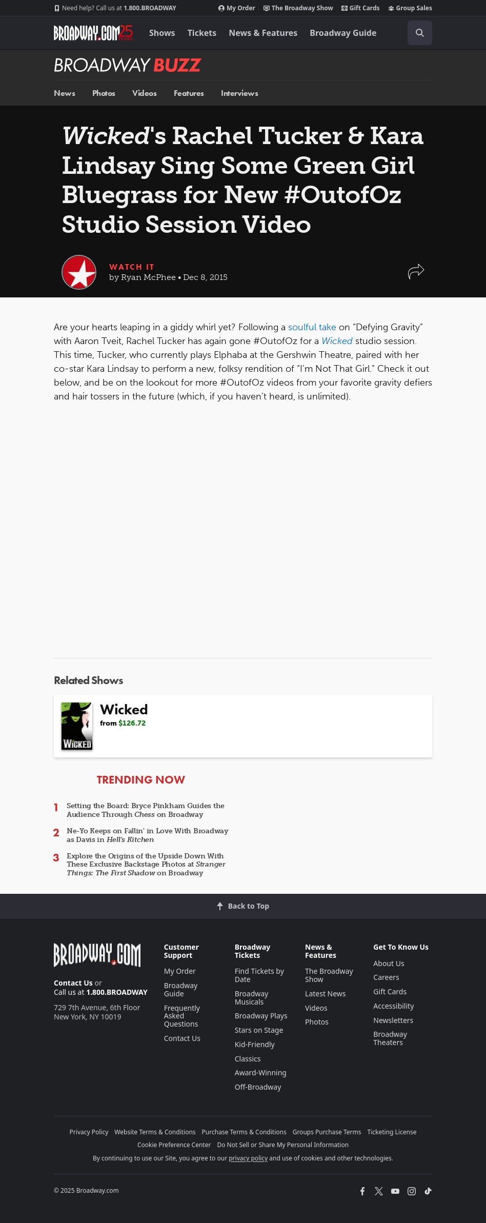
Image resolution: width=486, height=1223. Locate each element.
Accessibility (393, 1006)
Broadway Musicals (252, 998)
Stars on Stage (259, 1030)
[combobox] (415, 33)
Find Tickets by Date (259, 975)
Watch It (131, 267)
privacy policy (248, 1158)
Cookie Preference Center (174, 1144)
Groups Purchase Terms (327, 1132)
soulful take (312, 327)
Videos (144, 93)
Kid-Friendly (255, 1044)
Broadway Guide (343, 33)
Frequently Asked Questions (182, 1016)
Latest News (325, 993)
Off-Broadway (258, 1087)
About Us (388, 963)
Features (189, 93)
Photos (103, 93)
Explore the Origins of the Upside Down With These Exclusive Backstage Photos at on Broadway (146, 865)
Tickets (202, 33)
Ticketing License (392, 1132)
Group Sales (410, 8)
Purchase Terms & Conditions (244, 1132)
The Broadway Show (298, 8)
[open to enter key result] (420, 33)
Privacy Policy (89, 1132)
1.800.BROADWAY (115, 8)
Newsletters (393, 1020)
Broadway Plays (261, 1015)
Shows (162, 33)
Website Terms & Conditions (154, 1132)
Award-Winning (261, 1072)
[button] (416, 277)
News (64, 93)
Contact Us (73, 983)
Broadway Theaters (390, 1038)
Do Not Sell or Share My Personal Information (283, 1144)
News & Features (263, 33)
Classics (248, 1059)
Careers (386, 977)
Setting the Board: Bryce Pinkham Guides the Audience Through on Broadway (146, 810)
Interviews (239, 93)
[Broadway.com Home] (93, 33)
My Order (236, 8)
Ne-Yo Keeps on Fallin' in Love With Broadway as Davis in (147, 835)
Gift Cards (360, 8)
